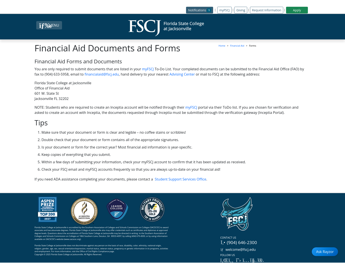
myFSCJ (224, 10)
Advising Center (182, 74)
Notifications (200, 10)
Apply (297, 10)
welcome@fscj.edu (238, 249)
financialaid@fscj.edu (102, 74)
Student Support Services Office (180, 179)
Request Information (266, 10)
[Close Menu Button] (49, 25)
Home (222, 45)
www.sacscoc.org (72, 239)
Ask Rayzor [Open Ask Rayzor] (325, 251)
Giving (240, 10)
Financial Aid (237, 45)
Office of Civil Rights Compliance (94, 251)
